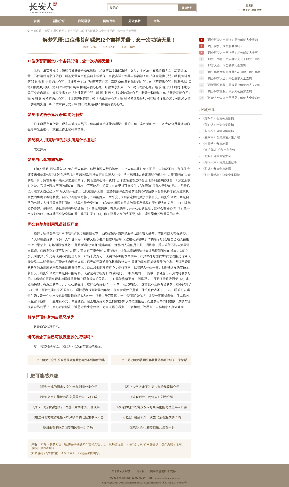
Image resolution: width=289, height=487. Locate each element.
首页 (37, 21)
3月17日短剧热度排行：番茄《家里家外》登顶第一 (68, 407)
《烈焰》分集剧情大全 (216, 156)
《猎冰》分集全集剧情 (216, 168)
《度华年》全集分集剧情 (218, 118)
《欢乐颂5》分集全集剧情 (219, 149)
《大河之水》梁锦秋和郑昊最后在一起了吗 (67, 397)
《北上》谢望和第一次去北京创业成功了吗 (151, 417)
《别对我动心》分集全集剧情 (221, 174)
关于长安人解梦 (121, 471)
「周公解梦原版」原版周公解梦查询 (228, 91)
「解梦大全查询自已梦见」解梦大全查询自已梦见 (233, 98)
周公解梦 (134, 21)
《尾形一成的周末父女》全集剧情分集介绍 (67, 386)
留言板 (140, 471)
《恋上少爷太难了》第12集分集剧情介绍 (151, 386)
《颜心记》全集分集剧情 (218, 124)
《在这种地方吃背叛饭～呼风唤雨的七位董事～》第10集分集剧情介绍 (151, 408)
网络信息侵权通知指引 (164, 471)
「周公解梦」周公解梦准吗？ (224, 46)
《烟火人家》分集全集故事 (219, 162)
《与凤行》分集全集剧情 (218, 131)
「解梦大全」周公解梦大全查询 (225, 65)
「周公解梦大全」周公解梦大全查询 (228, 78)
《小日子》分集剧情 (215, 143)
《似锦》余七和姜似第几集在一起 (151, 427)
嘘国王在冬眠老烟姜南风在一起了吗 (68, 427)
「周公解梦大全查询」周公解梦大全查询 (231, 39)
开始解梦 (187, 7)
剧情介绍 (59, 21)
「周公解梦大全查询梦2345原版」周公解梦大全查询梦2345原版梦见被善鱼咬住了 (233, 72)
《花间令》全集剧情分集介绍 (221, 137)
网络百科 (109, 21)
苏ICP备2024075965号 (174, 482)
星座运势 (257, 9)
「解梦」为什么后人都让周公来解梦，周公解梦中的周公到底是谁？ (233, 60)
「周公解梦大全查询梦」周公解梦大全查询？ (231, 53)
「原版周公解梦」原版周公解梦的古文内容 (233, 84)
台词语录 (84, 21)
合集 (156, 21)
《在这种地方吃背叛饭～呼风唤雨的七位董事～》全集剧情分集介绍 (68, 418)
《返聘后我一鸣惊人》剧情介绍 (151, 397)
